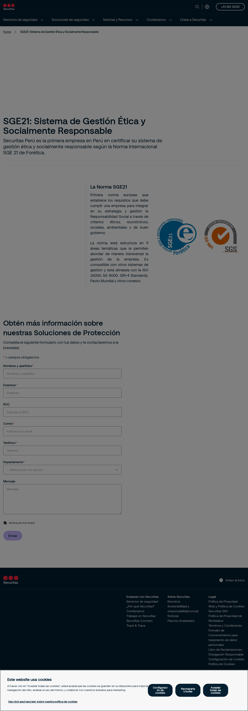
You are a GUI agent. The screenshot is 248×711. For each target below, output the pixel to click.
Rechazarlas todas (188, 690)
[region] (124, 690)
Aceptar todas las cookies (215, 690)
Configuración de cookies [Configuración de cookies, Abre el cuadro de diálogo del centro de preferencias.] (160, 690)
